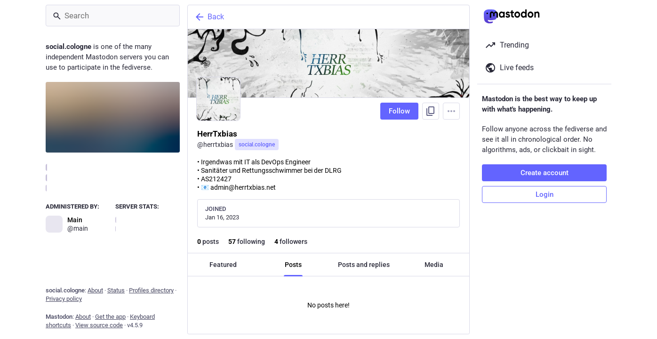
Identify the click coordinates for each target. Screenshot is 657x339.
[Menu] (451, 111)
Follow (399, 111)
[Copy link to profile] (430, 111)
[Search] (113, 15)
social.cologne (257, 144)
